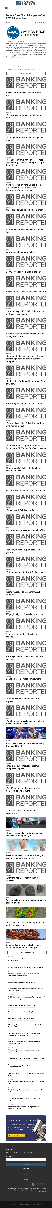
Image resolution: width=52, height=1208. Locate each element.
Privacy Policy (26, 1174)
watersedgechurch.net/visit (16, 57)
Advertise (26, 1176)
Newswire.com (27, 41)
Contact (26, 1179)
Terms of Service (26, 1172)
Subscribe (26, 1164)
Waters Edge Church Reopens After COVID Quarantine (28, 69)
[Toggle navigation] (6, 8)
